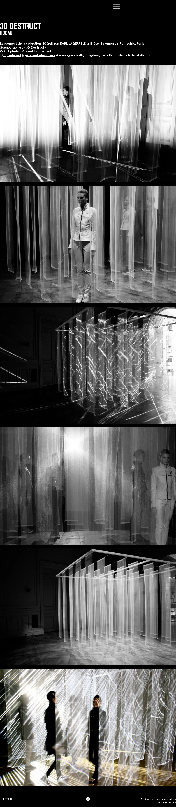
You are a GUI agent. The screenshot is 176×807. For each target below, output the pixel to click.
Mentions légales (167, 802)
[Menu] (116, 6)
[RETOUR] (13, 799)
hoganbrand (12, 55)
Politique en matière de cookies (158, 799)
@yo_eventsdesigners (38, 55)
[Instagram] (88, 799)
